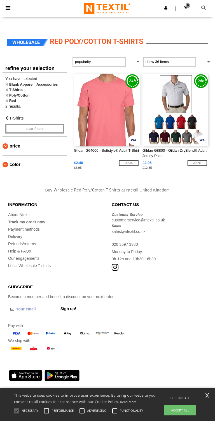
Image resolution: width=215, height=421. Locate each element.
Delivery (15, 236)
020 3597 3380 (125, 244)
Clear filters (34, 129)
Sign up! (68, 309)
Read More (128, 402)
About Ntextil (19, 214)
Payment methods (24, 229)
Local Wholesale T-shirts (29, 265)
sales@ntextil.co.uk (129, 231)
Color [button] (15, 164)
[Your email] (32, 309)
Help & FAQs (19, 251)
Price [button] (15, 146)
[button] (165, 8)
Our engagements (23, 258)
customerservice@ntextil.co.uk (138, 220)
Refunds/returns (22, 244)
